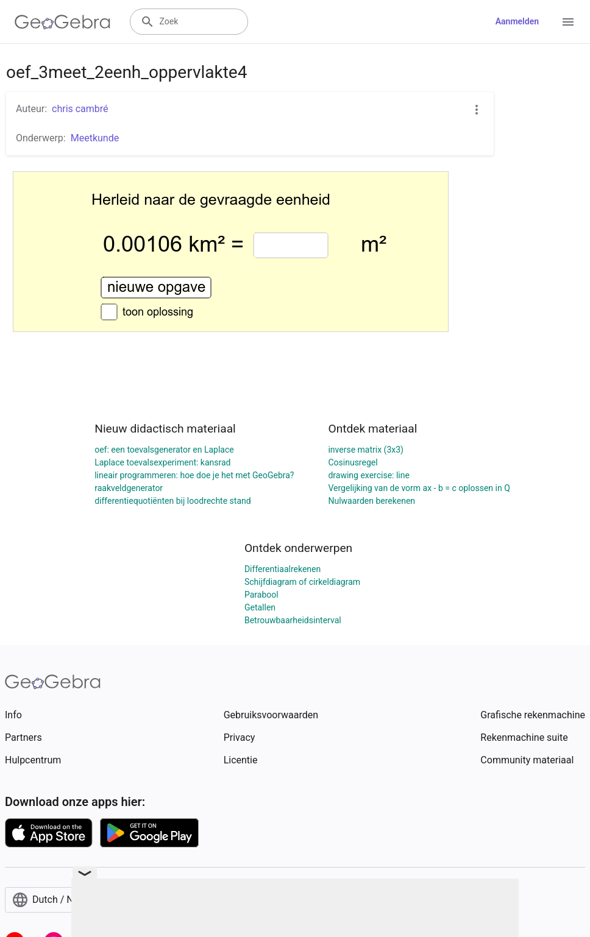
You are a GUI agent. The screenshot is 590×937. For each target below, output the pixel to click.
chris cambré (80, 109)
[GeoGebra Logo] (62, 22)
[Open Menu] (568, 22)
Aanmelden (517, 21)
